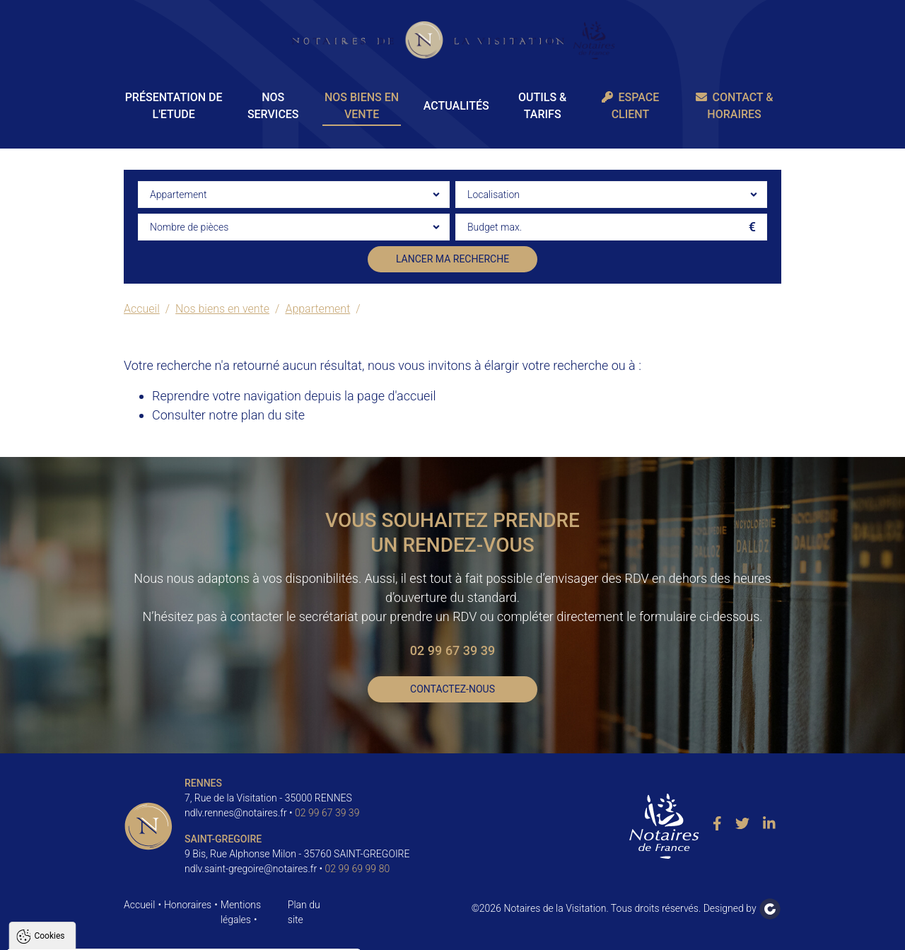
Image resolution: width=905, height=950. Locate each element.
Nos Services (273, 106)
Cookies (49, 764)
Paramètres (271, 933)
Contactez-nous (452, 689)
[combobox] (294, 194)
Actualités (456, 105)
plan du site (273, 414)
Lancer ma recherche (452, 259)
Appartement (317, 308)
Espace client (631, 106)
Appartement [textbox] (178, 194)
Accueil (142, 308)
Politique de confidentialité (80, 898)
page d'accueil (396, 395)
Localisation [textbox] (493, 194)
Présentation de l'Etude (174, 106)
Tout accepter (100, 933)
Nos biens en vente (362, 106)
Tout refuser (188, 933)
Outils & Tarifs (542, 106)
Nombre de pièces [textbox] (189, 227)
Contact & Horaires (734, 106)
